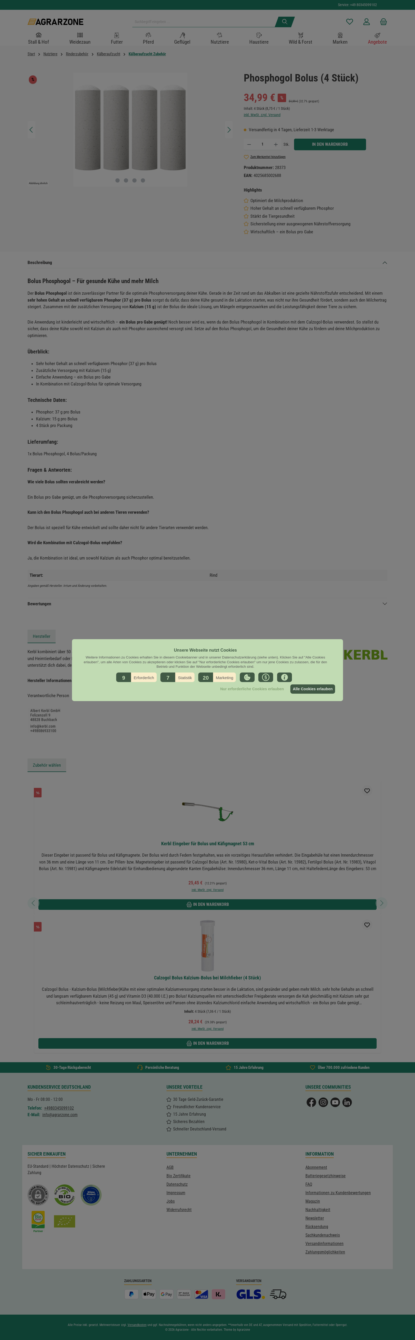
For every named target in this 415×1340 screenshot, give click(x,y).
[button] (136, 677)
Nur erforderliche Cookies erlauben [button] (250, 689)
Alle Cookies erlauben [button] (312, 689)
